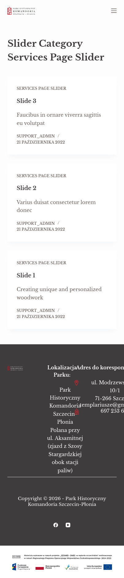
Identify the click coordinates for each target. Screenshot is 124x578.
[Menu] (114, 10)
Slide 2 (26, 188)
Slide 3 (26, 101)
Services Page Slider (41, 88)
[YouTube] (68, 525)
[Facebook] (55, 525)
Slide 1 (26, 275)
